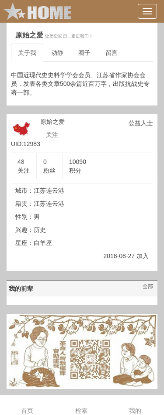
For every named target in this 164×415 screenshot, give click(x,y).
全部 (148, 286)
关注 (52, 134)
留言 (111, 52)
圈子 (84, 52)
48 (20, 161)
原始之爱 (52, 121)
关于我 (27, 52)
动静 (57, 52)
